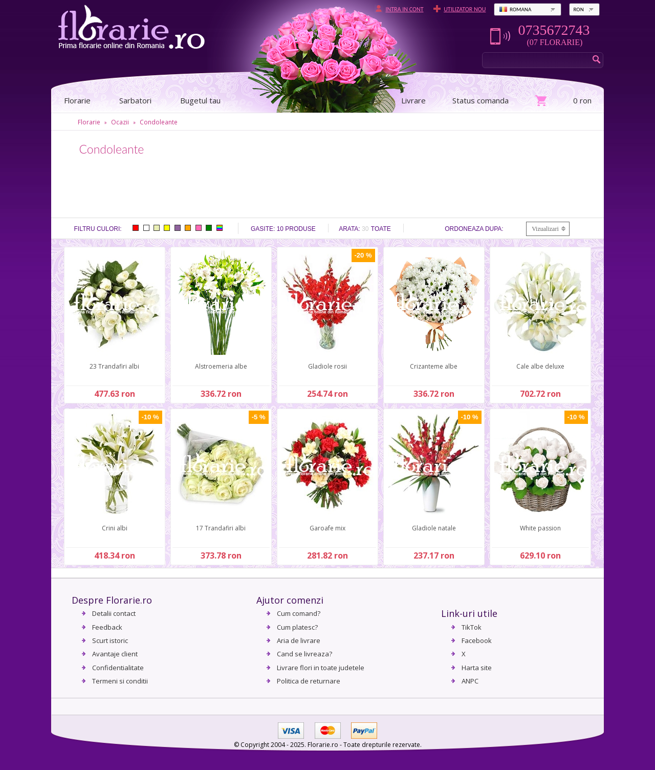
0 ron (582, 100)
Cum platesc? (297, 627)
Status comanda (480, 100)
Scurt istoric (110, 640)
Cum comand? (298, 613)
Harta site (477, 667)
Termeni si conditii (120, 681)
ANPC (470, 681)
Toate (381, 228)
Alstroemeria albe (221, 366)
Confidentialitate (118, 667)
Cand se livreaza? (304, 653)
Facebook (477, 640)
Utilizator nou (465, 9)
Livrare (413, 100)
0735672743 (554, 30)
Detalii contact (114, 613)
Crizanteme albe (433, 366)
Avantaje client (115, 653)
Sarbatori (135, 100)
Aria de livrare (298, 640)
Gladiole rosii (327, 366)
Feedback (107, 627)
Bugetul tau (200, 100)
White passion (540, 528)
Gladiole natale (434, 528)
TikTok (472, 627)
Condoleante (159, 122)
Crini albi (114, 528)
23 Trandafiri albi (114, 366)
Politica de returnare (308, 681)
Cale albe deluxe (540, 366)
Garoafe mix (327, 528)
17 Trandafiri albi (221, 528)
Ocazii (120, 122)
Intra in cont (404, 9)
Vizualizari (545, 228)
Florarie (89, 122)
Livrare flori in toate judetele (320, 667)
